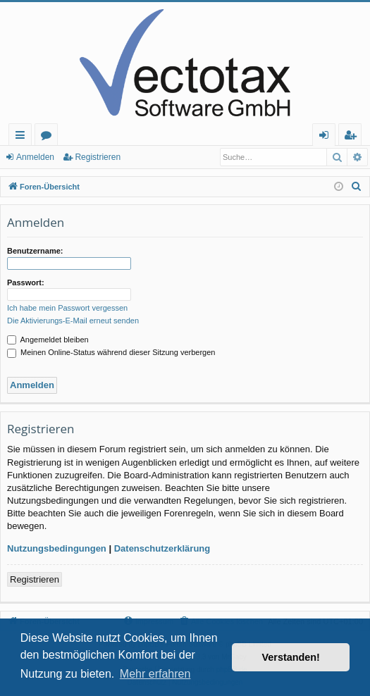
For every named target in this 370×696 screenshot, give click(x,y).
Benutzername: (35, 251)
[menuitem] (356, 186)
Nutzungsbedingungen (56, 548)
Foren (49, 137)
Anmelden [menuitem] (328, 137)
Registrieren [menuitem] (353, 137)
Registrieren (98, 157)
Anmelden (35, 157)
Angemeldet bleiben (48, 339)
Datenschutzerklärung (162, 548)
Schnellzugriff (23, 137)
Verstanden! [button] (291, 657)
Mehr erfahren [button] (155, 674)
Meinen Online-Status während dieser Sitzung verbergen (111, 352)
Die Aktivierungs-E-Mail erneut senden (73, 320)
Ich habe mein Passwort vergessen (67, 308)
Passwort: (25, 282)
